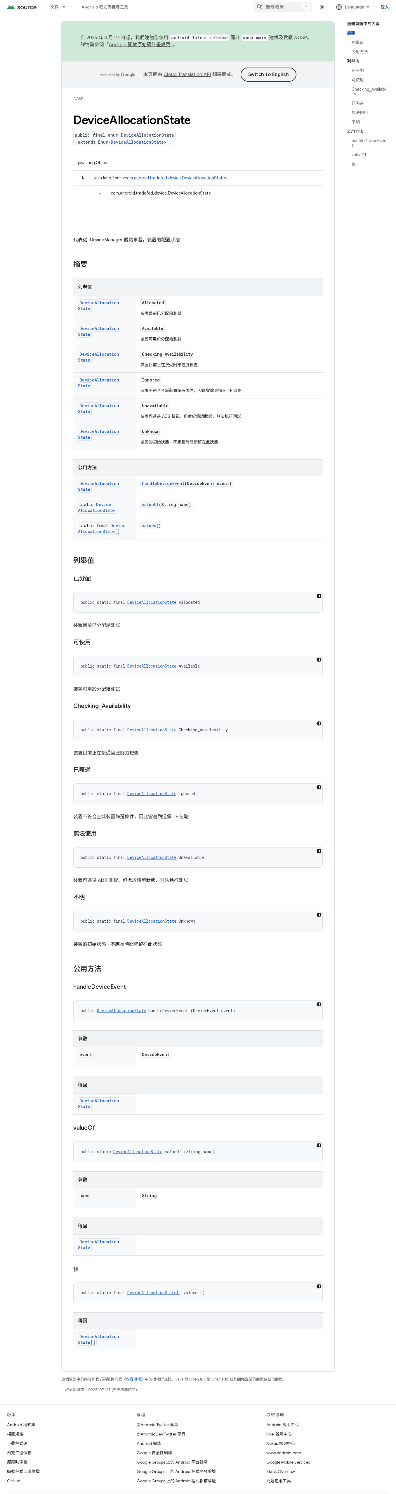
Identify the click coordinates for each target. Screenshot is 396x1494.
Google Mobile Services (288, 1462)
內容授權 (133, 1379)
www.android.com (283, 1452)
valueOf (150, 504)
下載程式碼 (17, 1443)
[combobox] (283, 7)
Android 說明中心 (282, 1424)
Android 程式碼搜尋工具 (104, 7)
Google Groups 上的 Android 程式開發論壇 (176, 1471)
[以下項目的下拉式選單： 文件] (66, 7)
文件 (55, 7)
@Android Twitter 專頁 (157, 1424)
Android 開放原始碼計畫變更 (140, 45)
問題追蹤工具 (278, 1480)
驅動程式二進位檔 (23, 1471)
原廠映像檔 (17, 1462)
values (149, 525)
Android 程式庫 (21, 1424)
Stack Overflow (280, 1471)
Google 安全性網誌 (154, 1452)
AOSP (78, 98)
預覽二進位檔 (19, 1452)
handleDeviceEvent (163, 483)
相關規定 (15, 1434)
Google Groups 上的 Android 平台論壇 (172, 1462)
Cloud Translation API (187, 75)
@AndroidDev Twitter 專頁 (161, 1434)
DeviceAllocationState (137, 142)
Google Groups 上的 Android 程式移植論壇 (176, 1480)
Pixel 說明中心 (279, 1434)
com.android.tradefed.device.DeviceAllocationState (175, 177)
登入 (385, 7)
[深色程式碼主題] (318, 595)
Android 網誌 (149, 1443)
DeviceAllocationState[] (102, 528)
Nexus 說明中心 (280, 1443)
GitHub (13, 1480)
